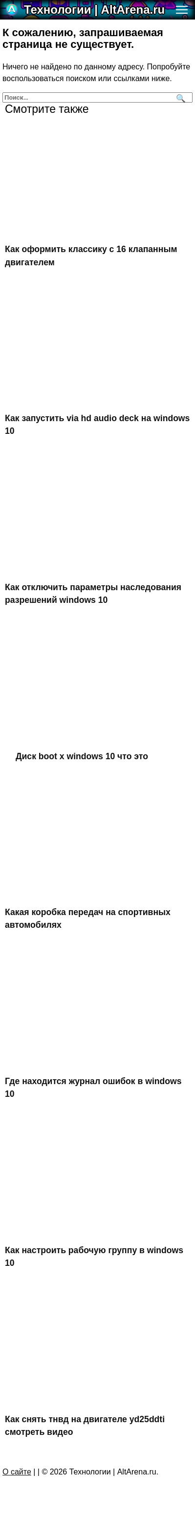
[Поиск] (179, 97)
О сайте (16, 1472)
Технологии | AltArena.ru (94, 9)
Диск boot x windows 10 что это (82, 756)
